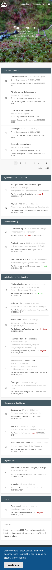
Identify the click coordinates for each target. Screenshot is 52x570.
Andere (14, 426)
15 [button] (41, 163)
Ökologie (15, 382)
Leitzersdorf (36, 416)
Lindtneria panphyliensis (22, 110)
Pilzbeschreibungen (20, 284)
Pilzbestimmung (10, 221)
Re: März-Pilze (16, 235)
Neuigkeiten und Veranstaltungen (26, 184)
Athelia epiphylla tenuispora (23, 92)
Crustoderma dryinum (21, 144)
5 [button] (34, 163)
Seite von (43, 168)
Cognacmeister (21, 80)
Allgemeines (16, 204)
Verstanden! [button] (13, 565)
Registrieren (38, 4)
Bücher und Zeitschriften (20, 488)
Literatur (15, 484)
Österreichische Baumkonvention (23, 210)
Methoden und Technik (21, 442)
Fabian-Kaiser (42, 474)
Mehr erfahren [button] (19, 558)
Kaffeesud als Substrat (19, 416)
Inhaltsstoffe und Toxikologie (24, 339)
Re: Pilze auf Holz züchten (21, 449)
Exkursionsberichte (19, 259)
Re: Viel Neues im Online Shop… (23, 373)
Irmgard (40, 194)
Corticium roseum (19, 76)
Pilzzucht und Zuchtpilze (14, 403)
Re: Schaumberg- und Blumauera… (24, 266)
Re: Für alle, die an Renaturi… (22, 194)
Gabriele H (44, 210)
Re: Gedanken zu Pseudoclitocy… (23, 329)
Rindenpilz (15, 128)
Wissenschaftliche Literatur (23, 360)
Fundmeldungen (18, 228)
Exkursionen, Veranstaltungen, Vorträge (28, 467)
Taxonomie (16, 319)
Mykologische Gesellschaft (15, 177)
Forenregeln (16, 506)
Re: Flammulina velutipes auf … (23, 392)
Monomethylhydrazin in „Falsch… (23, 351)
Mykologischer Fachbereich (15, 277)
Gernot (44, 266)
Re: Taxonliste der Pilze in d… (22, 513)
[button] (46, 163)
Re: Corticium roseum (19, 249)
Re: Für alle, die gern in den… (22, 474)
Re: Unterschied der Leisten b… (23, 293)
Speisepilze (16, 410)
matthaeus (38, 449)
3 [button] (25, 163)
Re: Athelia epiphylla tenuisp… (22, 310)
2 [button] (20, 163)
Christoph (43, 329)
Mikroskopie (16, 303)
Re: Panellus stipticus (19, 433)
